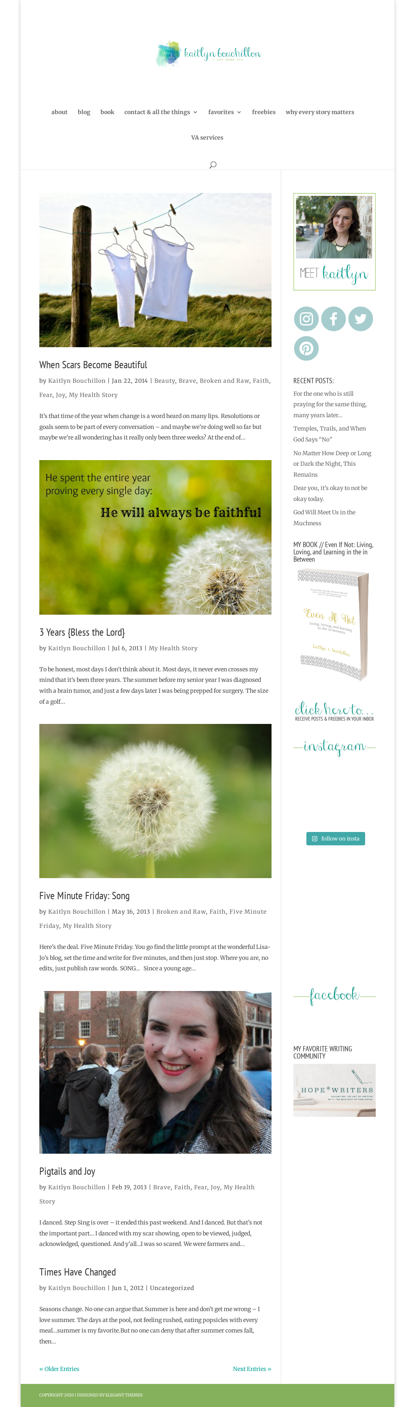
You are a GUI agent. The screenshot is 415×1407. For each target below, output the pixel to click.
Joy (60, 395)
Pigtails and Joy (67, 1171)
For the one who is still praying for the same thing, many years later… (330, 404)
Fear (45, 395)
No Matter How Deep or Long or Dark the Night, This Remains (332, 464)
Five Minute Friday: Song (84, 895)
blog (84, 112)
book (107, 112)
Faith (261, 380)
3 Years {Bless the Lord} (82, 632)
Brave (187, 380)
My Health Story (93, 395)
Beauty (164, 380)
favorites (221, 112)
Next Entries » (252, 1369)
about (59, 112)
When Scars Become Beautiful (93, 364)
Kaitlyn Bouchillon (77, 380)
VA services (207, 138)
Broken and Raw (224, 380)
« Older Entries (59, 1369)
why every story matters (320, 112)
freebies (264, 112)
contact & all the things (157, 112)
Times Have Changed (77, 1271)
